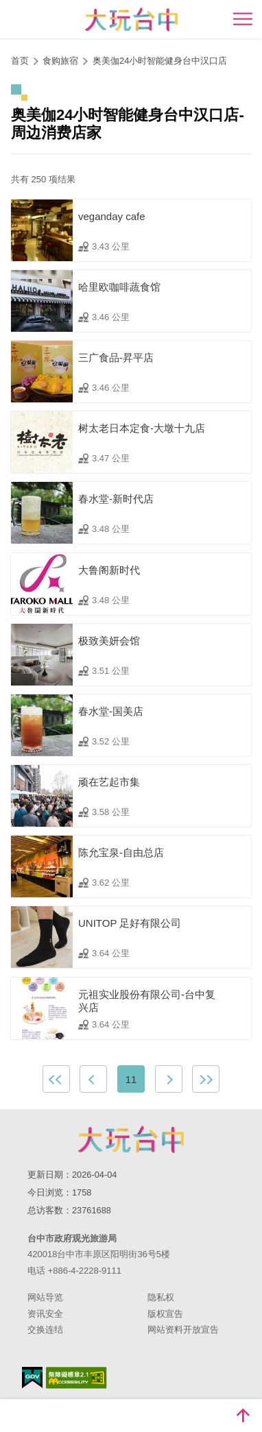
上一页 (93, 1079)
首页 (20, 61)
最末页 (205, 1079)
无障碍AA (76, 1378)
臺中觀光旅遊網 (131, 20)
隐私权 (160, 1297)
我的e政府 (32, 1377)
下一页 (168, 1079)
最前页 (56, 1079)
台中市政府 (131, 1139)
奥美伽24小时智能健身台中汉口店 (160, 61)
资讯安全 (45, 1314)
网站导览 (45, 1297)
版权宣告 (165, 1314)
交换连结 (45, 1329)
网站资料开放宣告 (183, 1329)
